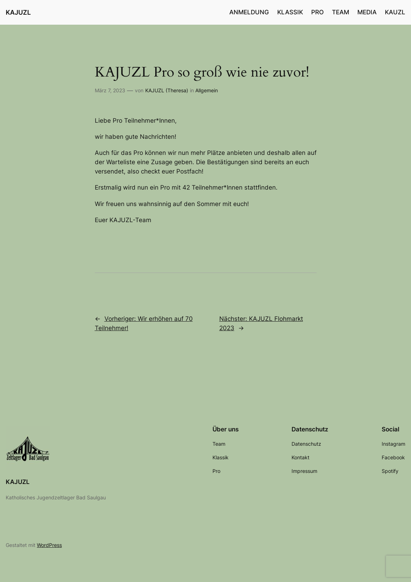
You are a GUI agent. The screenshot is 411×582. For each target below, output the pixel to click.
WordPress (49, 545)
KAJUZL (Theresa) (166, 90)
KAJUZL (18, 12)
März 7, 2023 (110, 90)
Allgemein (206, 90)
